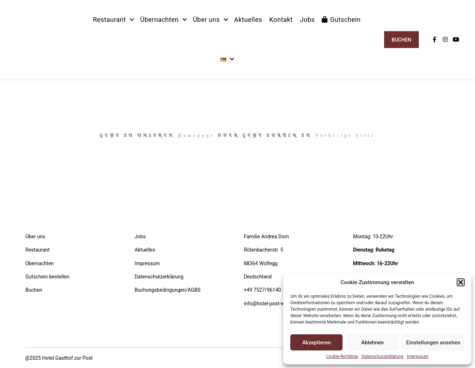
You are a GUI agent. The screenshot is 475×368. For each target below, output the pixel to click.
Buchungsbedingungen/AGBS (167, 290)
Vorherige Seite (345, 135)
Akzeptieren (316, 342)
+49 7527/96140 (262, 290)
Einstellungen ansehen (433, 342)
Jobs (140, 236)
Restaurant (37, 250)
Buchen (401, 40)
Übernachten (39, 263)
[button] (460, 282)
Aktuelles (145, 250)
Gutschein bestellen (47, 276)
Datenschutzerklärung (382, 356)
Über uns (35, 236)
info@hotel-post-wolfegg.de (274, 303)
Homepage (196, 135)
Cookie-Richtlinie (342, 356)
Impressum (417, 356)
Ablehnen (372, 342)
